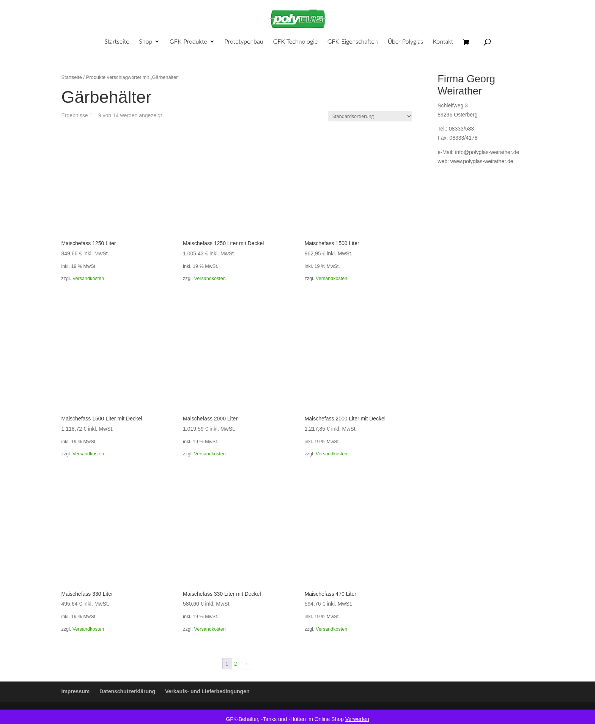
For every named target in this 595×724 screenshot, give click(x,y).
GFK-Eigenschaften (352, 42)
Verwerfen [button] (357, 719)
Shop (145, 42)
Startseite (116, 42)
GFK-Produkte (188, 42)
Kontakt (443, 42)
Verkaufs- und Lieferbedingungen (207, 691)
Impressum (75, 691)
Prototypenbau (244, 42)
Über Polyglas (405, 42)
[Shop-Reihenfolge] (370, 116)
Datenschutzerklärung (127, 691)
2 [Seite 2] (235, 664)
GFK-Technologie (295, 42)
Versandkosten (88, 278)
